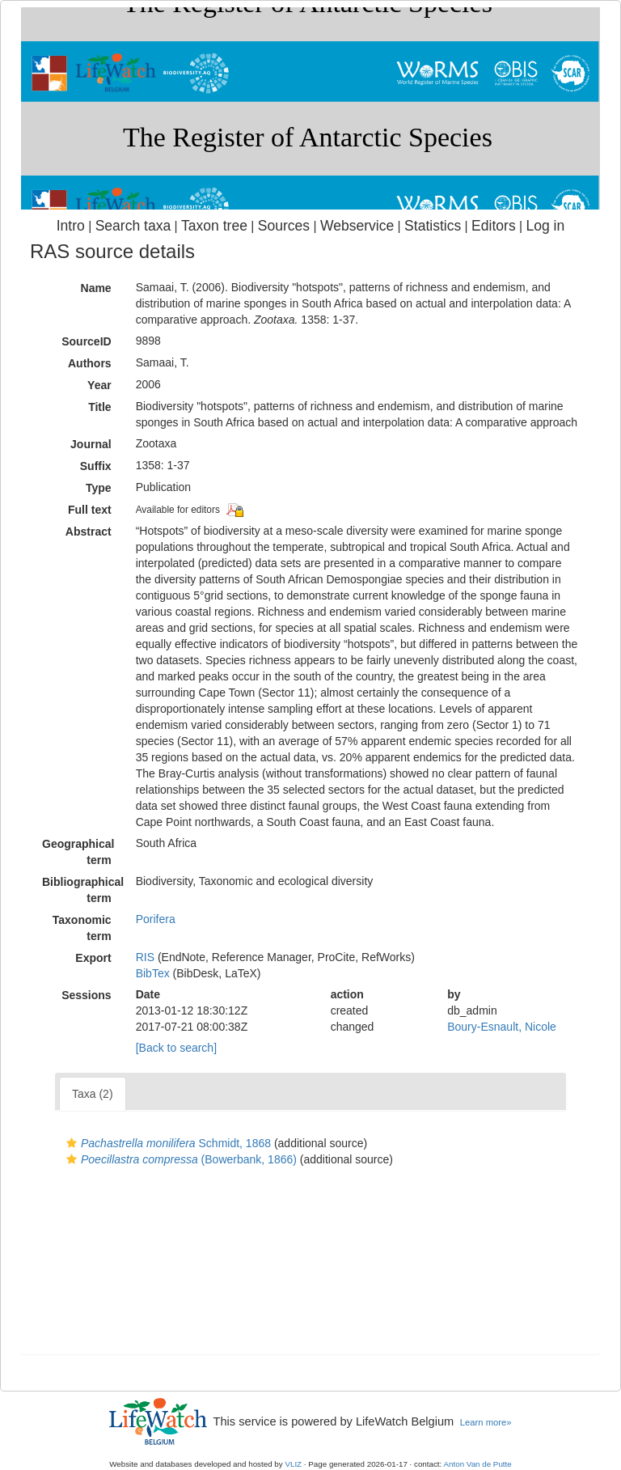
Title (100, 406)
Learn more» (486, 1422)
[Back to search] (176, 1047)
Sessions (86, 995)
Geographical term (78, 851)
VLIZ (293, 1463)
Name (96, 288)
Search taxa (133, 226)
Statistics (432, 226)
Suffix (96, 466)
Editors (493, 226)
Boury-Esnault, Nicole (501, 1026)
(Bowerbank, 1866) (179, 1159)
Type (99, 487)
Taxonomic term (82, 928)
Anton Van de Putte (478, 1463)
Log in (545, 226)
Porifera (155, 919)
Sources (284, 226)
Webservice (357, 226)
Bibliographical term (83, 889)
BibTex (153, 973)
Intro (71, 226)
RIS (145, 957)
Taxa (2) (92, 1093)
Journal (91, 444)
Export (93, 957)
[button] (71, 1143)
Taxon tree (214, 226)
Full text (90, 509)
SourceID (86, 341)
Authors (90, 363)
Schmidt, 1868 (166, 1143)
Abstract (88, 531)
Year (99, 385)
